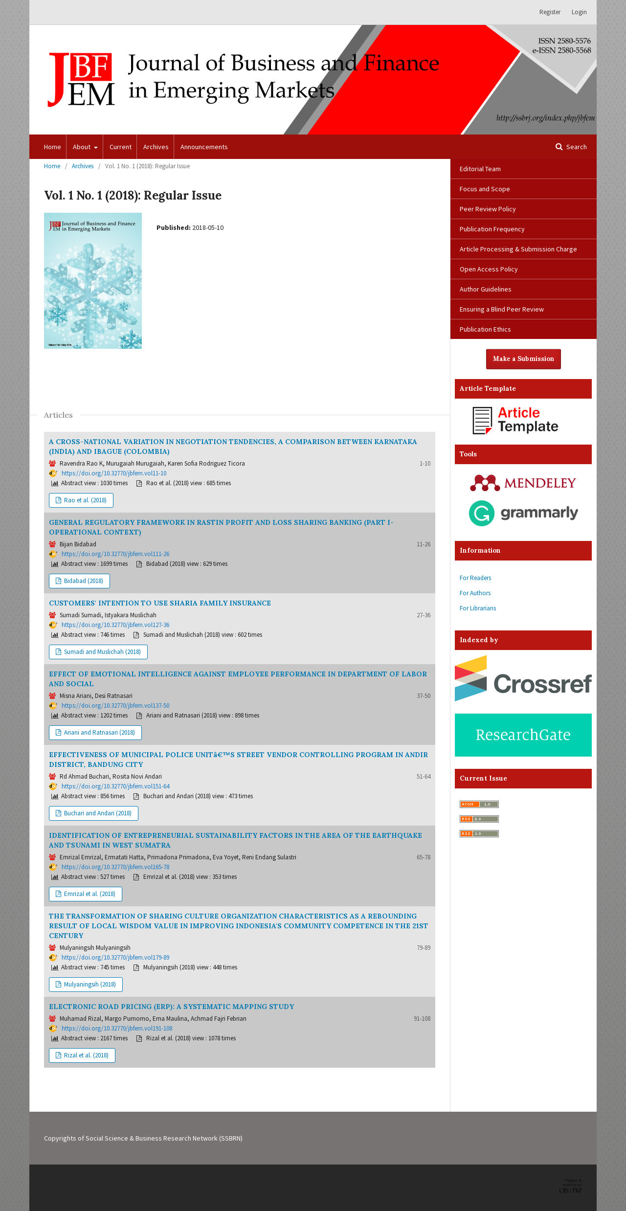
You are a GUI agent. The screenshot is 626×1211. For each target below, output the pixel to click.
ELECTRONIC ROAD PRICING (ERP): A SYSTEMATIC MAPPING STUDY (171, 1006)
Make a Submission (523, 359)
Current (121, 146)
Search (576, 146)
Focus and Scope (485, 188)
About (82, 146)
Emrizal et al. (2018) (89, 894)
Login (579, 12)
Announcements (204, 146)
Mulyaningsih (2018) (89, 984)
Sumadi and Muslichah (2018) (102, 652)
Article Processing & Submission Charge (518, 249)
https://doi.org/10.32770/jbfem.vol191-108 (117, 1028)
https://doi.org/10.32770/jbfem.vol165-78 (115, 867)
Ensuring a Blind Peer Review (502, 309)
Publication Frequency (492, 228)
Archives (156, 146)
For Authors (475, 593)
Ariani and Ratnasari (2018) (99, 732)
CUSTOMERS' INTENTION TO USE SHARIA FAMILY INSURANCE (160, 603)
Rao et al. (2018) (85, 500)
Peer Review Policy (488, 208)
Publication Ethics (485, 329)
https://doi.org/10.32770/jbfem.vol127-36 (115, 625)
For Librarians (478, 608)
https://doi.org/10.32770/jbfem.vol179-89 (115, 957)
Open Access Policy (489, 269)
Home (52, 146)
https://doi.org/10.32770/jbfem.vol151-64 (115, 786)
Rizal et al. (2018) (86, 1055)
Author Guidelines (486, 289)
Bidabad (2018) (83, 581)
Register (549, 12)
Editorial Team (480, 168)
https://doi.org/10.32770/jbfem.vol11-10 (114, 473)
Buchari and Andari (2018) (97, 813)
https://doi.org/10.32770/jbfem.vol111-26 (115, 554)
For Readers (475, 578)
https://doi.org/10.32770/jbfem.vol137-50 (115, 705)
